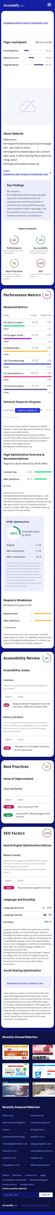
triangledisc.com (11, 1164)
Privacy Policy (9, 1184)
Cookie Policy (27, 1184)
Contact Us (31, 1175)
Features (17, 1175)
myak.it (6, 1129)
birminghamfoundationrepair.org (25, 23)
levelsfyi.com (9, 1157)
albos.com (7, 1115)
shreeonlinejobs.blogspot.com (15, 1136)
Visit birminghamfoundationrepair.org (27, 172)
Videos (5, 1175)
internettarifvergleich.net (15, 1122)
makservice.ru (9, 1150)
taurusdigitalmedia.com (14, 1143)
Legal (43, 1175)
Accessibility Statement (14, 1179)
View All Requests (27, 410)
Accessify (14, 5)
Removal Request (39, 1179)
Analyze (46, 1194)
